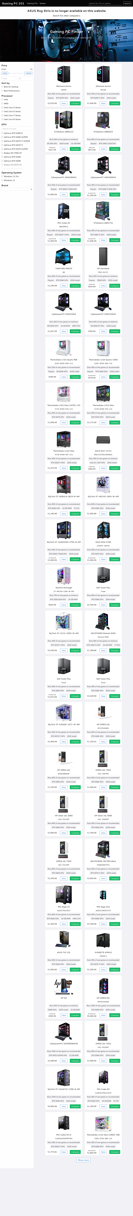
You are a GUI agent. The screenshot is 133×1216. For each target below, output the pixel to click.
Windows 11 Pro (11, 176)
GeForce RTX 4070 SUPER (16, 149)
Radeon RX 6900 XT (13, 168)
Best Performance (12, 90)
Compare (75, 103)
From (3, 69)
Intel (6, 99)
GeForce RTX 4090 (12, 160)
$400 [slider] (4, 73)
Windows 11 (9, 180)
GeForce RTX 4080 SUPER (16, 137)
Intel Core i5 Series (12, 111)
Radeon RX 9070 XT (13, 164)
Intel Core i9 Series (12, 119)
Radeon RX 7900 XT (13, 153)
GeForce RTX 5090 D (13, 133)
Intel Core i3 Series (12, 107)
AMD (6, 103)
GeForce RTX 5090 (12, 156)
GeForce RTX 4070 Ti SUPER (17, 141)
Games (43, 3)
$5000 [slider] (28, 73)
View (64, 103)
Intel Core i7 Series (12, 115)
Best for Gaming (11, 86)
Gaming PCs (32, 3)
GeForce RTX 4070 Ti (13, 145)
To (31, 69)
